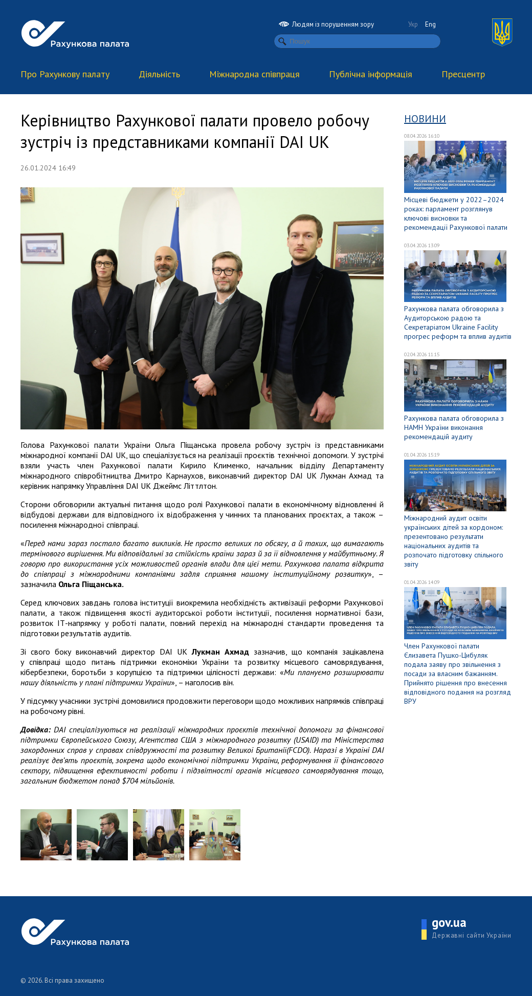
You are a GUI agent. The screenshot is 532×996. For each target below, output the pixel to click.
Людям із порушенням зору (326, 24)
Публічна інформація (370, 74)
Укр (413, 24)
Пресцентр (463, 74)
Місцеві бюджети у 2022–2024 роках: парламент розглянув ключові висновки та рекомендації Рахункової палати (455, 213)
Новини (425, 118)
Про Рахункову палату (64, 74)
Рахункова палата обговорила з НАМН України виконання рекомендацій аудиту (454, 427)
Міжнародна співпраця (254, 74)
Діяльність (159, 74)
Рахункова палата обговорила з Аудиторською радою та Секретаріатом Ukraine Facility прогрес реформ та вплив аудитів (458, 322)
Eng (430, 24)
